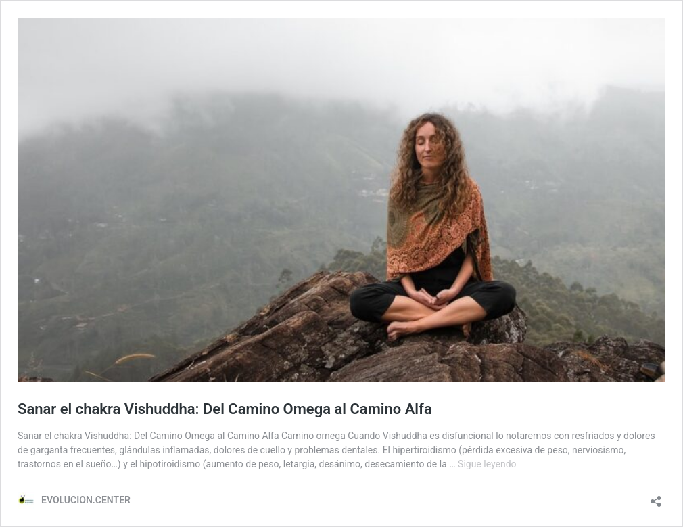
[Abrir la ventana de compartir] (655, 496)
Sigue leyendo (487, 464)
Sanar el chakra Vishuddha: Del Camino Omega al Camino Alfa (225, 408)
